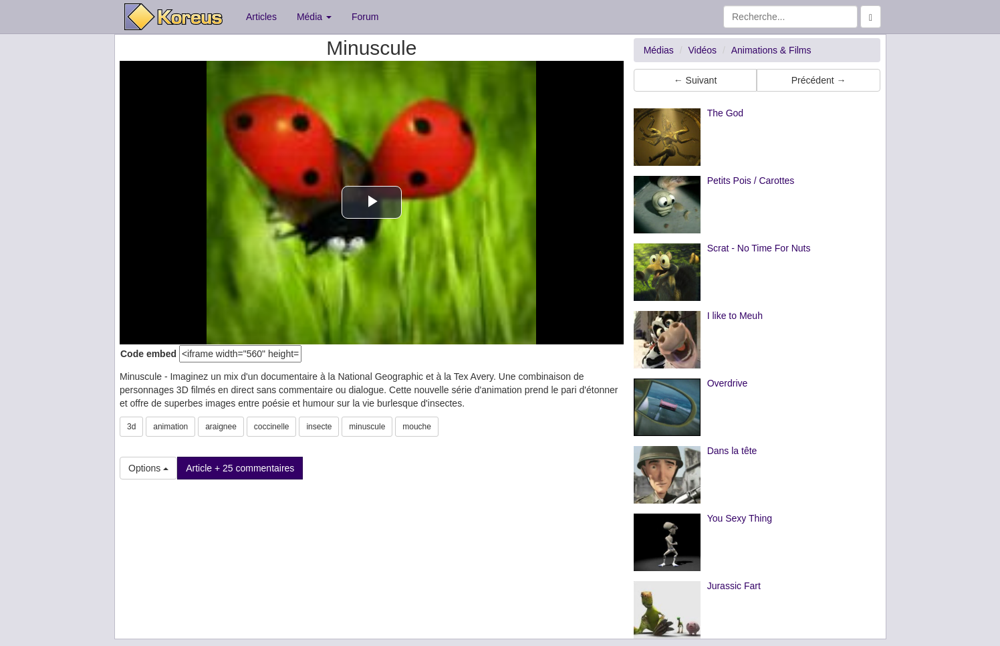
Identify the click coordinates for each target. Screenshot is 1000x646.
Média (314, 16)
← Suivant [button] (695, 80)
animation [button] (170, 426)
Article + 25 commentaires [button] (240, 468)
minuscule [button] (367, 426)
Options (148, 468)
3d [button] (131, 426)
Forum (365, 16)
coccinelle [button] (271, 426)
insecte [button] (319, 426)
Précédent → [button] (818, 80)
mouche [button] (416, 426)
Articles (261, 16)
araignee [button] (221, 426)
